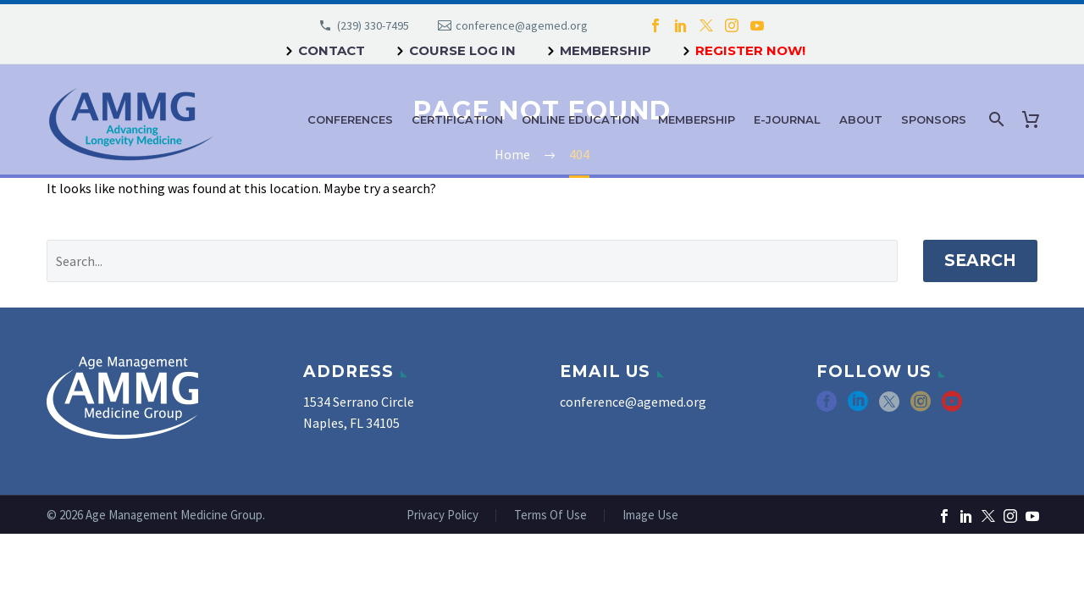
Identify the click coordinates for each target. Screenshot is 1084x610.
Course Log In (462, 50)
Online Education (580, 119)
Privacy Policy (442, 515)
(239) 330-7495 (373, 25)
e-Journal (787, 119)
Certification (457, 119)
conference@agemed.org (522, 25)
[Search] (994, 119)
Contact (331, 50)
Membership (605, 50)
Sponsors (933, 119)
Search (980, 260)
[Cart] (1034, 119)
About (860, 119)
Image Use (650, 515)
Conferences (350, 119)
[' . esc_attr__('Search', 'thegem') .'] (472, 261)
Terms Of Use (550, 515)
